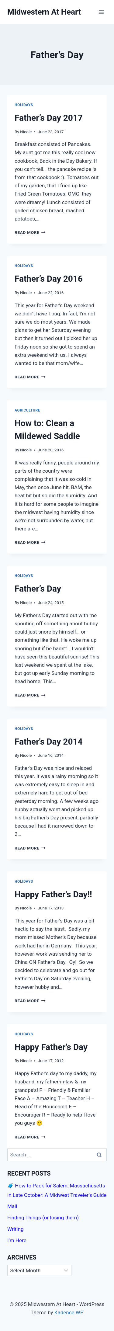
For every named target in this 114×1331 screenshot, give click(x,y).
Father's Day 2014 (49, 742)
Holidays (24, 105)
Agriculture (27, 410)
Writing (15, 1229)
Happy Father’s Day (51, 1047)
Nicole (26, 131)
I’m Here (16, 1240)
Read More (30, 232)
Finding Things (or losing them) (43, 1218)
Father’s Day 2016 (49, 279)
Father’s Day (38, 589)
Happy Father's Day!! (53, 894)
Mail (12, 1206)
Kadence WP (69, 1312)
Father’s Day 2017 (49, 118)
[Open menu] (101, 12)
